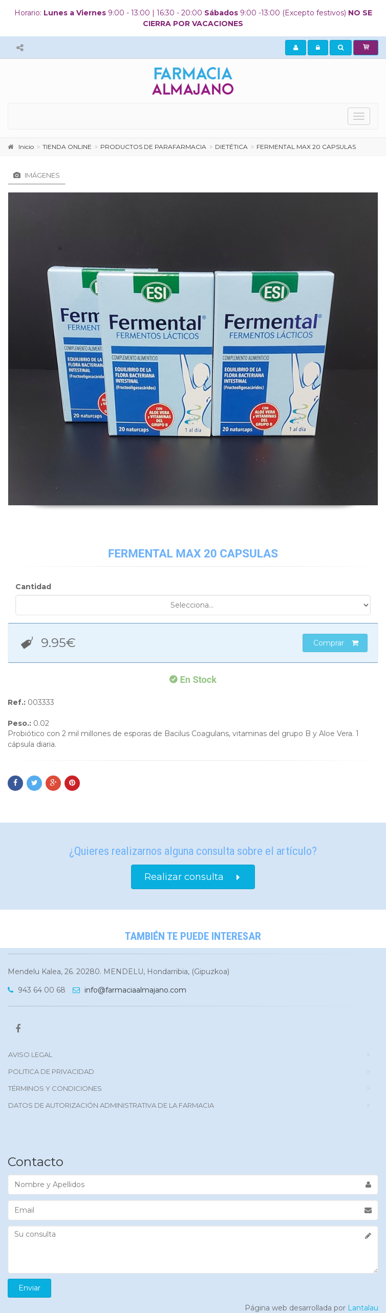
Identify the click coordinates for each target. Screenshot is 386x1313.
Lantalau (363, 1307)
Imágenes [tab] (36, 175)
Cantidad (33, 586)
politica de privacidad (51, 1071)
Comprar (335, 643)
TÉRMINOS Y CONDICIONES (55, 1088)
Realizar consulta (193, 877)
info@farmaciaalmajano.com (129, 990)
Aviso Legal (30, 1054)
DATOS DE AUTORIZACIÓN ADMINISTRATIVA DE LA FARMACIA (111, 1105)
